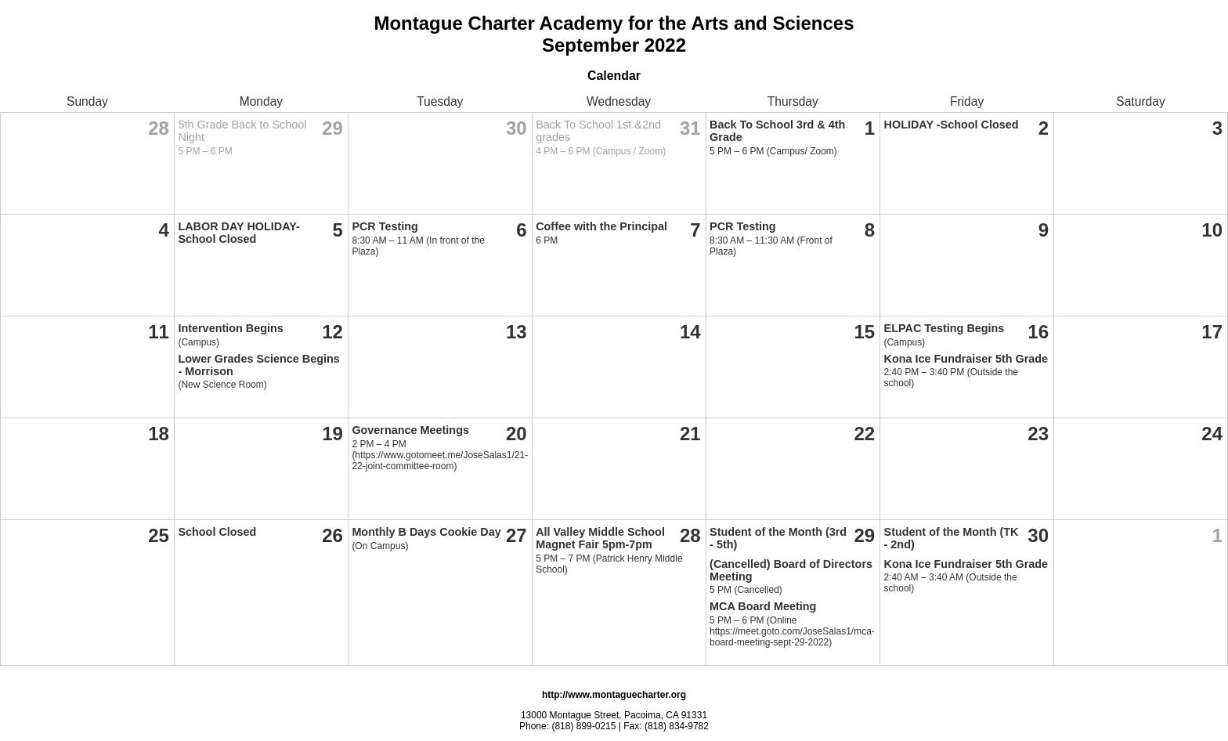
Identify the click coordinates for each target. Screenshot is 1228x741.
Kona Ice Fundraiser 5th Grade (966, 358)
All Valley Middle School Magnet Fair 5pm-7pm (600, 538)
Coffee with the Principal (601, 226)
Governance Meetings (410, 430)
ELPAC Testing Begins (944, 328)
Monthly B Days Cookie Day (426, 532)
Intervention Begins (230, 328)
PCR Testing (384, 226)
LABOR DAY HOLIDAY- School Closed (238, 232)
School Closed (217, 532)
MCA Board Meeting (763, 606)
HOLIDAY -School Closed (951, 124)
